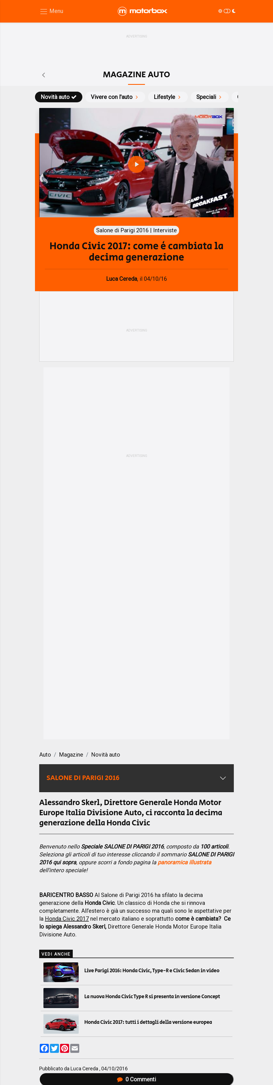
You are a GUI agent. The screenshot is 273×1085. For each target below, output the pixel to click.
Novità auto (59, 97)
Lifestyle (168, 97)
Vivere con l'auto (115, 97)
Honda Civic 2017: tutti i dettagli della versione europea (148, 1022)
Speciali (209, 97)
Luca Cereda (85, 1068)
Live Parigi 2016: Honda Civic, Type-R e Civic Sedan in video (151, 970)
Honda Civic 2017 (67, 918)
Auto (45, 754)
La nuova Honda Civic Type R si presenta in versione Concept (152, 996)
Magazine (71, 754)
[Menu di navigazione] (51, 11)
